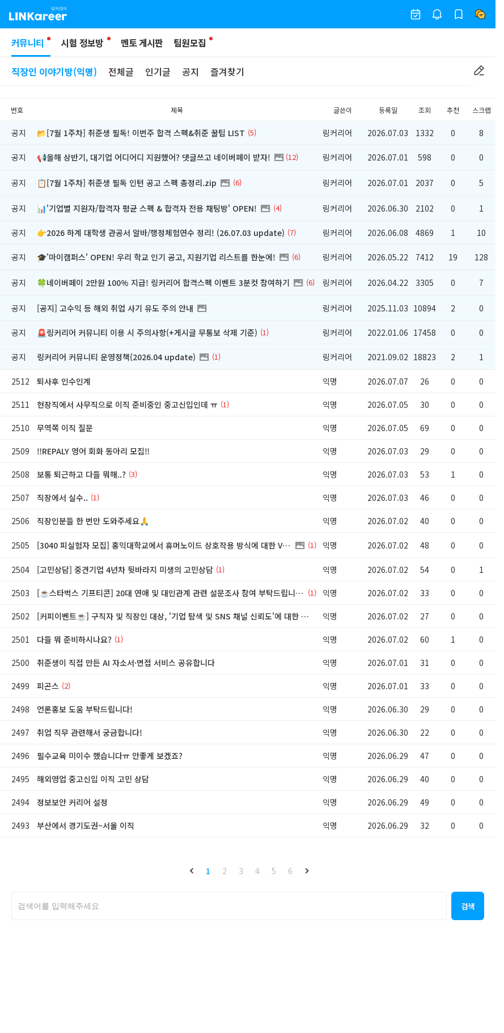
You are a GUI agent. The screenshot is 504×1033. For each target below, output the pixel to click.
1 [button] (208, 870)
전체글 (121, 71)
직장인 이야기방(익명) (54, 71)
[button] (191, 871)
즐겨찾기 (227, 71)
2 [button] (224, 870)
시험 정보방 (82, 42)
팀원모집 (189, 42)
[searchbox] (229, 906)
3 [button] (241, 870)
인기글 (158, 71)
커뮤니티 (30, 46)
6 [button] (290, 870)
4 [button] (257, 870)
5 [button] (274, 870)
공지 (190, 71)
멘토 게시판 (142, 42)
